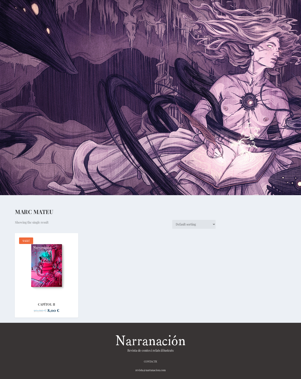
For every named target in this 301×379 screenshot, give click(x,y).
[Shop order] (194, 224)
